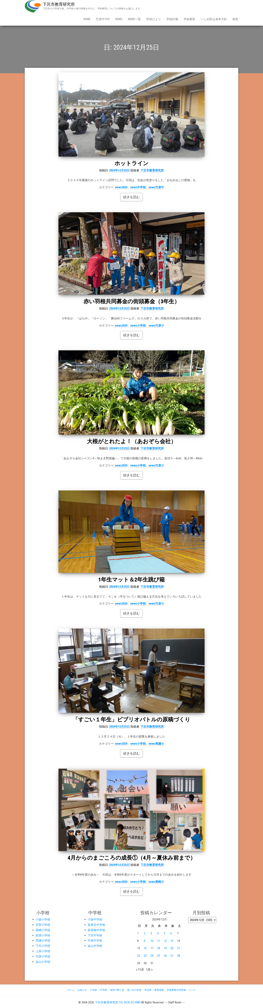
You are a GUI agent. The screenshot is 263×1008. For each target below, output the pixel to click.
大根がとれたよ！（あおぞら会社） (131, 441)
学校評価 (172, 19)
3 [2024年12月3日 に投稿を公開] (151, 933)
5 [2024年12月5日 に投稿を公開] (164, 933)
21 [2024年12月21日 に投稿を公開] (178, 948)
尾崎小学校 (43, 930)
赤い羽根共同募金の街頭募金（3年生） (131, 301)
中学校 (103, 990)
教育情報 (159, 990)
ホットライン (131, 163)
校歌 (235, 19)
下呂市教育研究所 (59, 4)
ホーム (71, 990)
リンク (192, 990)
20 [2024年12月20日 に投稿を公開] (171, 948)
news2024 (121, 187)
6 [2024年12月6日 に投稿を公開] (171, 933)
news (118, 19)
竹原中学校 (95, 940)
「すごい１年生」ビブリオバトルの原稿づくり (131, 719)
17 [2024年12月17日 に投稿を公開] (151, 948)
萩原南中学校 (96, 930)
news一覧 (134, 19)
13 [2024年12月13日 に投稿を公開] (171, 941)
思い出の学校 (134, 990)
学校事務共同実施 (176, 990)
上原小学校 (43, 951)
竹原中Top (103, 19)
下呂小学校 (43, 946)
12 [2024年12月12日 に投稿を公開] (165, 941)
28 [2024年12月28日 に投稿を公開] (178, 955)
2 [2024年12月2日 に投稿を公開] (144, 933)
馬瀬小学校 (43, 940)
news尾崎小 (156, 881)
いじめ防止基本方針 (214, 19)
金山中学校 (95, 946)
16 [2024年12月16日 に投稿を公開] (145, 948)
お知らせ (82, 990)
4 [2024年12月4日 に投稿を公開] (158, 933)
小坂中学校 (95, 919)
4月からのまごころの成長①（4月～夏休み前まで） (132, 858)
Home (86, 19)
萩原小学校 (43, 935)
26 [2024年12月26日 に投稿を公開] (165, 955)
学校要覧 (189, 19)
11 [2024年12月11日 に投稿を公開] (158, 941)
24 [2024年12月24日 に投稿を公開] (151, 955)
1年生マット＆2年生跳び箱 (131, 579)
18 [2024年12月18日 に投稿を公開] (158, 948)
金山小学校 (43, 961)
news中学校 (138, 187)
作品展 (147, 990)
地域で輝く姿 (117, 990)
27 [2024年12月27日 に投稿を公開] (171, 955)
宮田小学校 (43, 925)
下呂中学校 (95, 935)
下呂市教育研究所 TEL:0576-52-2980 (117, 1002)
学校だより (153, 19)
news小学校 (138, 325)
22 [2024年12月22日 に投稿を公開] (138, 955)
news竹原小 (156, 325)
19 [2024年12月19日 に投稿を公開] (165, 948)
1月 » (149, 969)
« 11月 (140, 969)
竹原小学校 (43, 956)
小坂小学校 (43, 919)
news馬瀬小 (156, 743)
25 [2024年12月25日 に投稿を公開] (158, 955)
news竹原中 (156, 187)
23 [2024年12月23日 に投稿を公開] (145, 955)
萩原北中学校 (96, 925)
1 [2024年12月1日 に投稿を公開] (138, 933)
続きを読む (131, 197)
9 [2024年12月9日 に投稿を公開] (144, 941)
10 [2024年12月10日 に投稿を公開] (151, 941)
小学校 (93, 990)
